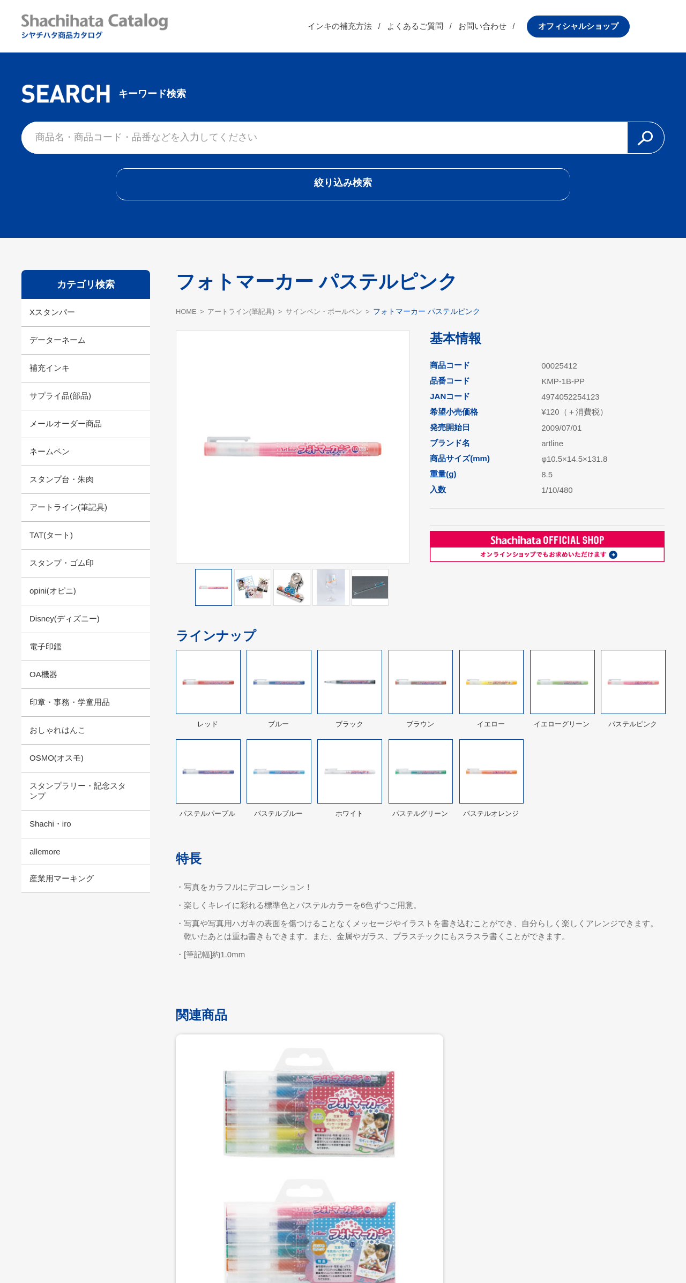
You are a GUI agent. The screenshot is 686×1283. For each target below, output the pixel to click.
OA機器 (43, 685)
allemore (45, 862)
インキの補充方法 (374, 29)
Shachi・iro (50, 834)
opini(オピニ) (52, 601)
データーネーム (57, 351)
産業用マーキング (61, 889)
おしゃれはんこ (57, 741)
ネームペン (49, 462)
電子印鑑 (45, 657)
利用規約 (343, 1248)
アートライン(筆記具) (68, 518)
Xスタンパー (52, 323)
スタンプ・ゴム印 (61, 574)
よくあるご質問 (450, 29)
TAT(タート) (51, 546)
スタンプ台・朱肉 (61, 490)
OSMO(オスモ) (56, 769)
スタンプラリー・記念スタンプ (77, 802)
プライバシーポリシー (412, 1248)
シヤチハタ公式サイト (273, 1248)
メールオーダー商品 (65, 434)
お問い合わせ (517, 29)
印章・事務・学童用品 (69, 713)
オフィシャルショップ (613, 29)
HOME (187, 322)
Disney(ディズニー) (64, 629)
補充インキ (49, 379)
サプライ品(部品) (60, 406)
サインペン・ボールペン (336, 322)
